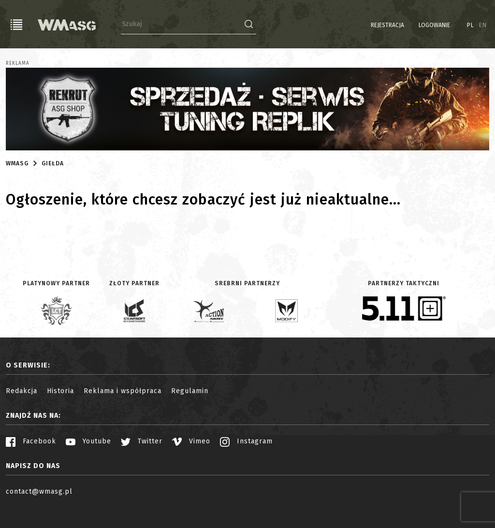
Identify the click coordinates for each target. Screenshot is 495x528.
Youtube (88, 441)
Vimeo (191, 441)
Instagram (246, 441)
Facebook (31, 441)
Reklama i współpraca (122, 391)
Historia (60, 391)
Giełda (53, 163)
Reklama (17, 63)
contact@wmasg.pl (39, 491)
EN (483, 25)
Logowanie (434, 25)
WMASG (17, 163)
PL (470, 25)
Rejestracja (387, 25)
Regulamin (189, 391)
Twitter (141, 441)
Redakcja (21, 391)
